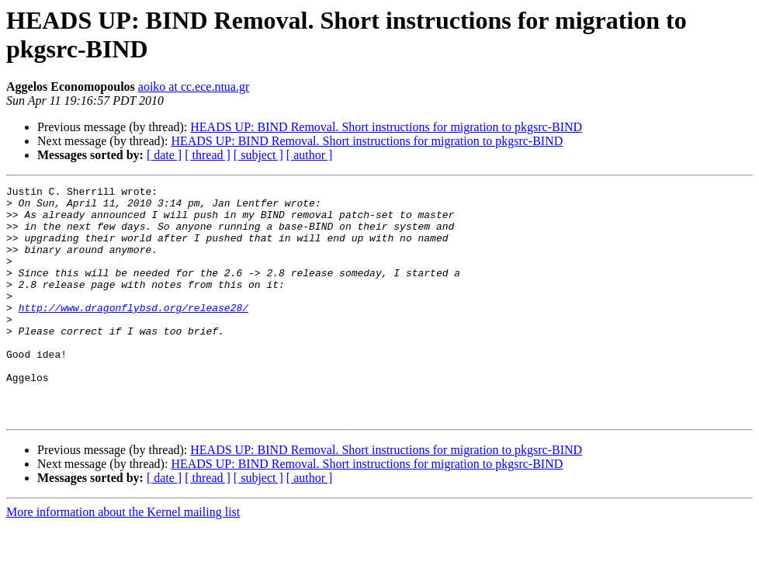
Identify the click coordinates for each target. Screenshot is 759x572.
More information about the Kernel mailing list (123, 558)
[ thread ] (207, 154)
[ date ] (164, 154)
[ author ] (309, 154)
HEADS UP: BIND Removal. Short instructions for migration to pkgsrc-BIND (386, 126)
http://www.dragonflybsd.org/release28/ (133, 333)
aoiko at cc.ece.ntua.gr (193, 86)
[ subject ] (258, 154)
